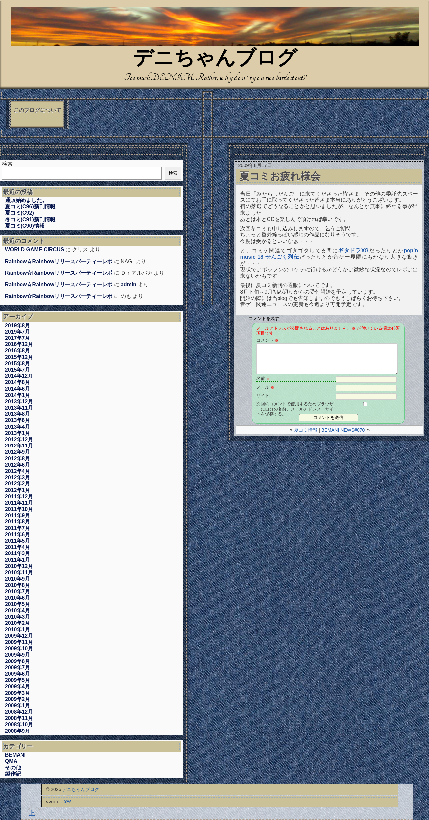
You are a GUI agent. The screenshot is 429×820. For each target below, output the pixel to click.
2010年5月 (17, 604)
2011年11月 (19, 503)
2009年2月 (17, 699)
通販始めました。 (26, 200)
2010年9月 (17, 579)
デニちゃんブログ (215, 59)
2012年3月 (17, 477)
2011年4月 (17, 547)
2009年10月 (19, 648)
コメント (267, 340)
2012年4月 (17, 471)
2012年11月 (19, 445)
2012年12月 (19, 439)
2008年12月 (19, 712)
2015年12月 (19, 357)
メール (265, 387)
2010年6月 (17, 598)
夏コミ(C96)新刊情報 (30, 206)
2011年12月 (19, 496)
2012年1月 (17, 490)
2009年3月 (17, 693)
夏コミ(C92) (19, 213)
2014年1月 (17, 395)
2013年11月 (19, 407)
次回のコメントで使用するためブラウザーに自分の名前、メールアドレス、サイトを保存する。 (295, 404)
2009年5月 (17, 680)
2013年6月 (17, 420)
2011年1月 (17, 560)
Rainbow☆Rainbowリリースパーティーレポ (58, 261)
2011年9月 (17, 515)
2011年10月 (19, 509)
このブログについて (37, 110)
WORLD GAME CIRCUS (34, 249)
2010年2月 (17, 623)
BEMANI (15, 755)
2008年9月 (17, 731)
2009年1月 (17, 705)
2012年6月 (17, 465)
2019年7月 (17, 332)
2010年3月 (17, 617)
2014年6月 (17, 389)
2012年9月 (17, 452)
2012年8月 (17, 458)
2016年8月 (17, 350)
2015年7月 (17, 370)
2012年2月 (17, 483)
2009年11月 (19, 642)
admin (128, 284)
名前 (263, 378)
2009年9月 (17, 655)
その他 (13, 767)
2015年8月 (17, 363)
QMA (11, 761)
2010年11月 (19, 572)
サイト (262, 395)
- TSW (65, 801)
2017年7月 (17, 338)
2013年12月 (19, 401)
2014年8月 (17, 382)
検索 (7, 164)
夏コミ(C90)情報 (25, 226)
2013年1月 (17, 433)
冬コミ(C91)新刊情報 (30, 219)
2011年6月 (17, 534)
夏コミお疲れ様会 (279, 176)
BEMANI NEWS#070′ (343, 430)
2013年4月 (17, 427)
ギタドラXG (353, 250)
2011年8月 (17, 521)
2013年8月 (17, 414)
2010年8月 (17, 585)
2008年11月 (19, 718)
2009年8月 (17, 661)
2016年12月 (19, 344)
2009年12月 (19, 636)
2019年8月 (17, 325)
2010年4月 (17, 610)
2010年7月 (17, 591)
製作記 (13, 774)
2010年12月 (19, 566)
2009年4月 (17, 686)
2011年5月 (17, 541)
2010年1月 (17, 629)
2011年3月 (17, 553)
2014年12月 (19, 376)
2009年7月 (17, 667)
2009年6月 (17, 674)
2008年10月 (19, 724)
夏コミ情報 (305, 430)
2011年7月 (17, 528)
